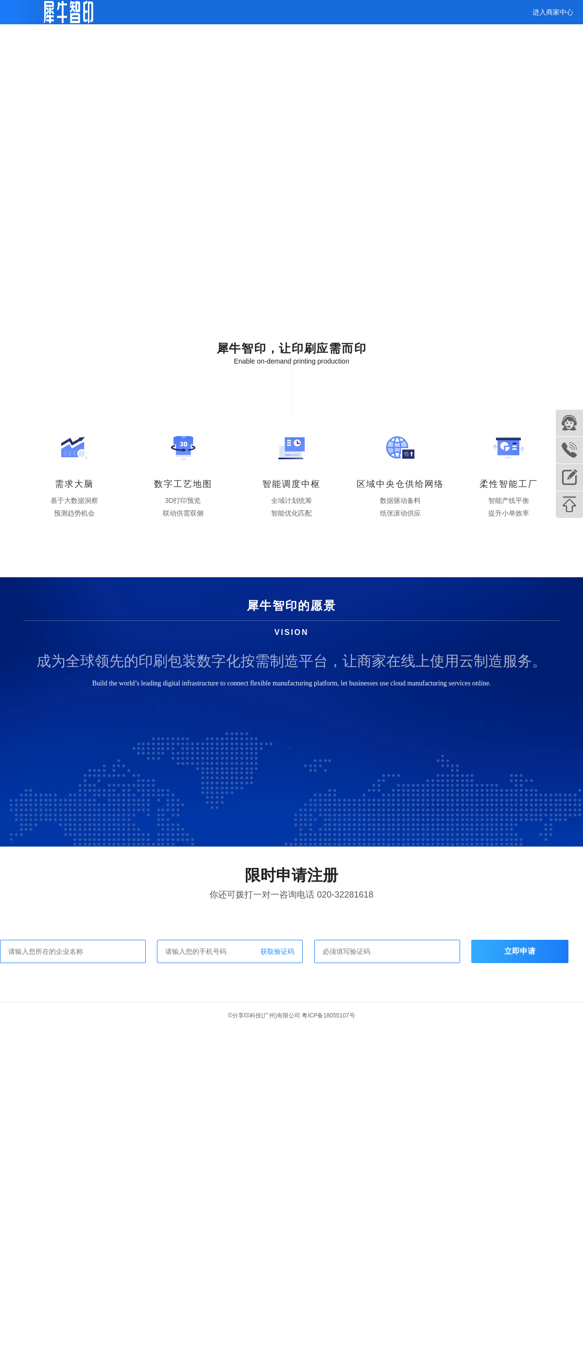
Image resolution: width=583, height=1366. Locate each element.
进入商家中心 (552, 12)
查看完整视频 (51, 120)
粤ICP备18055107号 (328, 1015)
